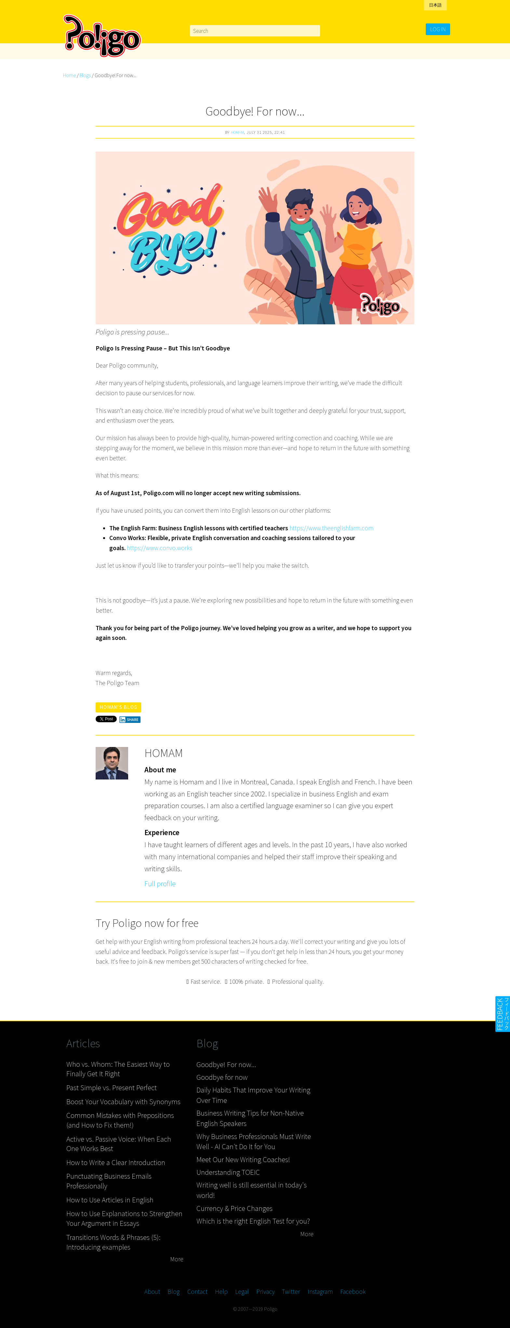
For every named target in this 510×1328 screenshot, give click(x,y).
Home (69, 75)
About (152, 1291)
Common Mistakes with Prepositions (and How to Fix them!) (120, 1120)
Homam (237, 132)
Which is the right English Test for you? (253, 1221)
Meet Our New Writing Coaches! (243, 1159)
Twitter (291, 1291)
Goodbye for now (222, 1077)
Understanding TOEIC (228, 1172)
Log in (438, 29)
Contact (197, 1291)
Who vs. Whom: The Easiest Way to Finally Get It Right (118, 1068)
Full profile (160, 883)
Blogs (85, 75)
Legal (242, 1291)
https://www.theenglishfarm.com (331, 528)
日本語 (435, 5)
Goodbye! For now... (226, 1064)
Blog (174, 1291)
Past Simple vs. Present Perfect (111, 1087)
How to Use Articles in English (110, 1199)
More (176, 1259)
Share (128, 719)
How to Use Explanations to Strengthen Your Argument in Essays (124, 1218)
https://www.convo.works (159, 548)
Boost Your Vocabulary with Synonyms (123, 1101)
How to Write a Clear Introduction (115, 1162)
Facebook (353, 1291)
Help (221, 1291)
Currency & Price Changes (234, 1208)
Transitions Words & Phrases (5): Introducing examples (113, 1242)
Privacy (265, 1291)
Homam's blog (118, 707)
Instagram (320, 1291)
